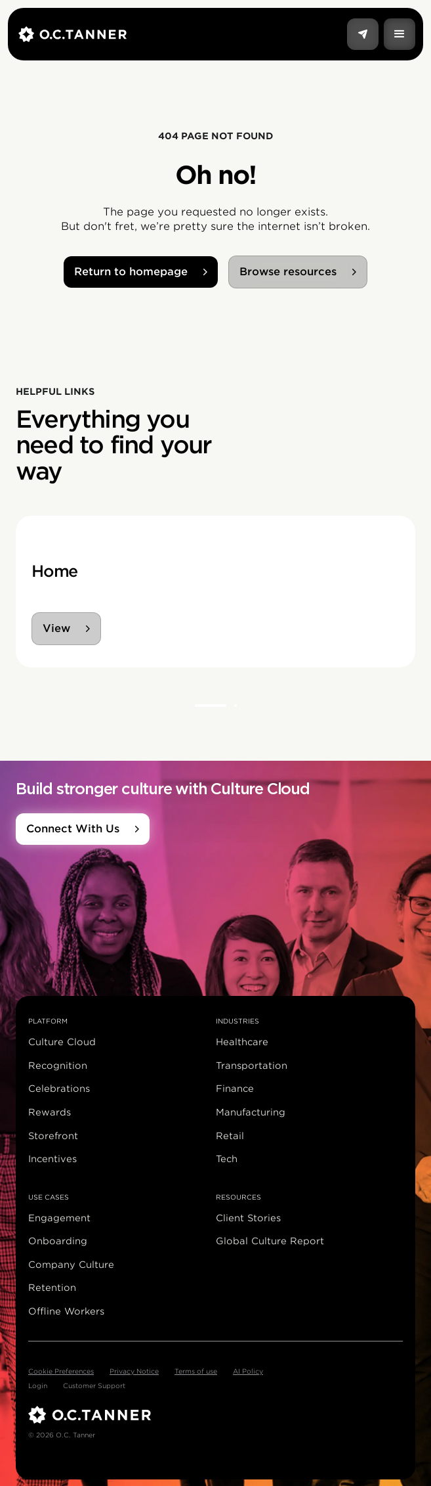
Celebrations (59, 1088)
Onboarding (57, 1241)
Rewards (49, 1112)
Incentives (52, 1159)
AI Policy (248, 1371)
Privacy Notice (134, 1371)
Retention (52, 1287)
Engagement (59, 1218)
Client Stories (248, 1218)
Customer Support (94, 1385)
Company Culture (71, 1264)
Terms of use (195, 1371)
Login (37, 1385)
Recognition (57, 1065)
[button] (399, 34)
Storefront (53, 1136)
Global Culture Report (270, 1241)
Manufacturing (250, 1112)
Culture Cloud (62, 1042)
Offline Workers (66, 1311)
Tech (226, 1159)
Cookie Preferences (61, 1371)
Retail (230, 1136)
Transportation (251, 1065)
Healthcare (242, 1042)
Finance (235, 1088)
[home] (182, 34)
